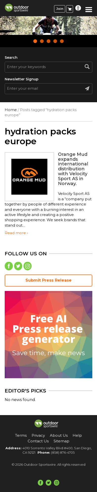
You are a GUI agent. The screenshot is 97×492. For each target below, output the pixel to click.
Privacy (38, 435)
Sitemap (61, 441)
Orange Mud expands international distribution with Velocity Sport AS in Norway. (73, 169)
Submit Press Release (48, 280)
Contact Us (38, 441)
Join (59, 9)
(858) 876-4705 (63, 452)
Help (77, 435)
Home (11, 109)
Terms (21, 435)
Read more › (16, 233)
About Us (59, 435)
